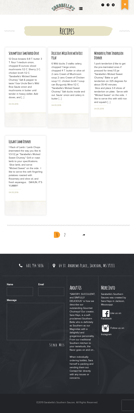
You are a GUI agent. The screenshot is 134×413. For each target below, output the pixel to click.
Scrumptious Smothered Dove (24, 53)
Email (41, 284)
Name (10, 284)
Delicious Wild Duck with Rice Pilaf (67, 55)
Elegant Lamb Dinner (20, 141)
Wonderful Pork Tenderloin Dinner (108, 55)
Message (12, 300)
